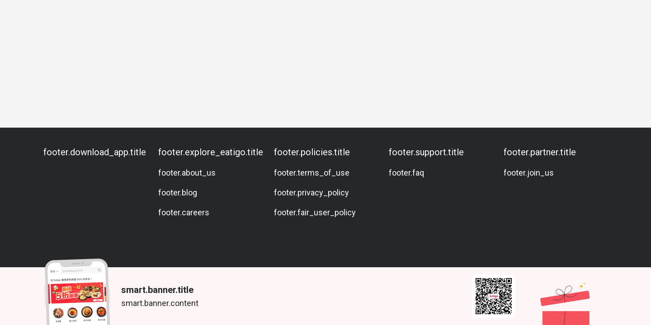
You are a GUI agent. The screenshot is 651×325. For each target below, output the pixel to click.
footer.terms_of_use (311, 172)
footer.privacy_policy (311, 192)
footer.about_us (187, 172)
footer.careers (183, 212)
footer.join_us (529, 172)
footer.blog (177, 192)
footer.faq (406, 172)
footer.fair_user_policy (315, 212)
